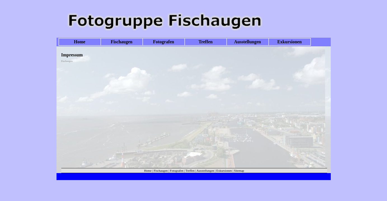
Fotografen (163, 41)
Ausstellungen (247, 41)
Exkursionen (289, 41)
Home (79, 41)
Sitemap (239, 170)
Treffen (205, 41)
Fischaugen (121, 41)
